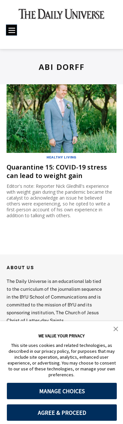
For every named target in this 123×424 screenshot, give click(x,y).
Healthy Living (61, 157)
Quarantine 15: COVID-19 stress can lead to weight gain (57, 171)
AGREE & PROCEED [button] (62, 412)
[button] (115, 328)
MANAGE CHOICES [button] (62, 391)
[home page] (61, 16)
